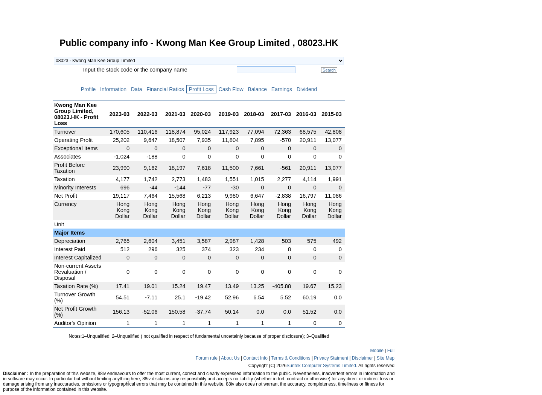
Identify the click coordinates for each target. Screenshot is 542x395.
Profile (88, 89)
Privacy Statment (331, 358)
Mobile (377, 350)
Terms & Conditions (290, 358)
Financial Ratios (165, 89)
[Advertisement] (26, 152)
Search (329, 70)
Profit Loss (201, 89)
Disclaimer (362, 358)
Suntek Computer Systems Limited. (321, 365)
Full (390, 350)
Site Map (385, 358)
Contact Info (255, 358)
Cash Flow (231, 89)
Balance (257, 89)
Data (136, 89)
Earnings (282, 89)
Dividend (306, 89)
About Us (230, 358)
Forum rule (207, 358)
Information (113, 89)
